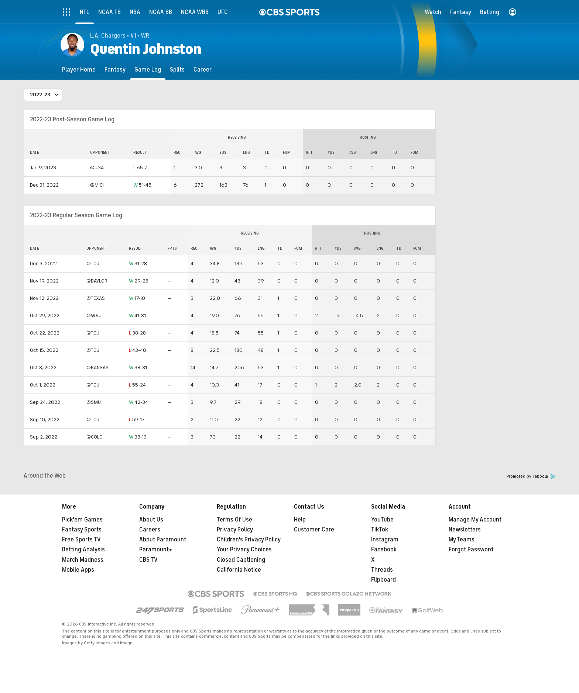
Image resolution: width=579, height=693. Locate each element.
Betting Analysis (83, 549)
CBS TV (148, 560)
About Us (151, 519)
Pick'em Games (82, 519)
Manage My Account (475, 519)
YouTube (382, 519)
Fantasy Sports (82, 529)
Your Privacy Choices (244, 549)
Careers (149, 529)
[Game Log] (147, 69)
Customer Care (314, 529)
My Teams (461, 539)
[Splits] (177, 69)
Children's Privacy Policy (249, 539)
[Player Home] (79, 69)
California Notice (239, 570)
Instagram (384, 539)
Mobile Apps (78, 570)
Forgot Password (471, 549)
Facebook (384, 549)
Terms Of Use (234, 519)
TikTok (379, 529)
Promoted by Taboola (531, 476)
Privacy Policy (235, 529)
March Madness (82, 560)
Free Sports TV (81, 539)
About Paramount (162, 539)
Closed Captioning (241, 560)
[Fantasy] (115, 69)
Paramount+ (155, 549)
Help (300, 519)
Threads (382, 570)
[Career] (202, 69)
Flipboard (383, 579)
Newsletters (465, 529)
